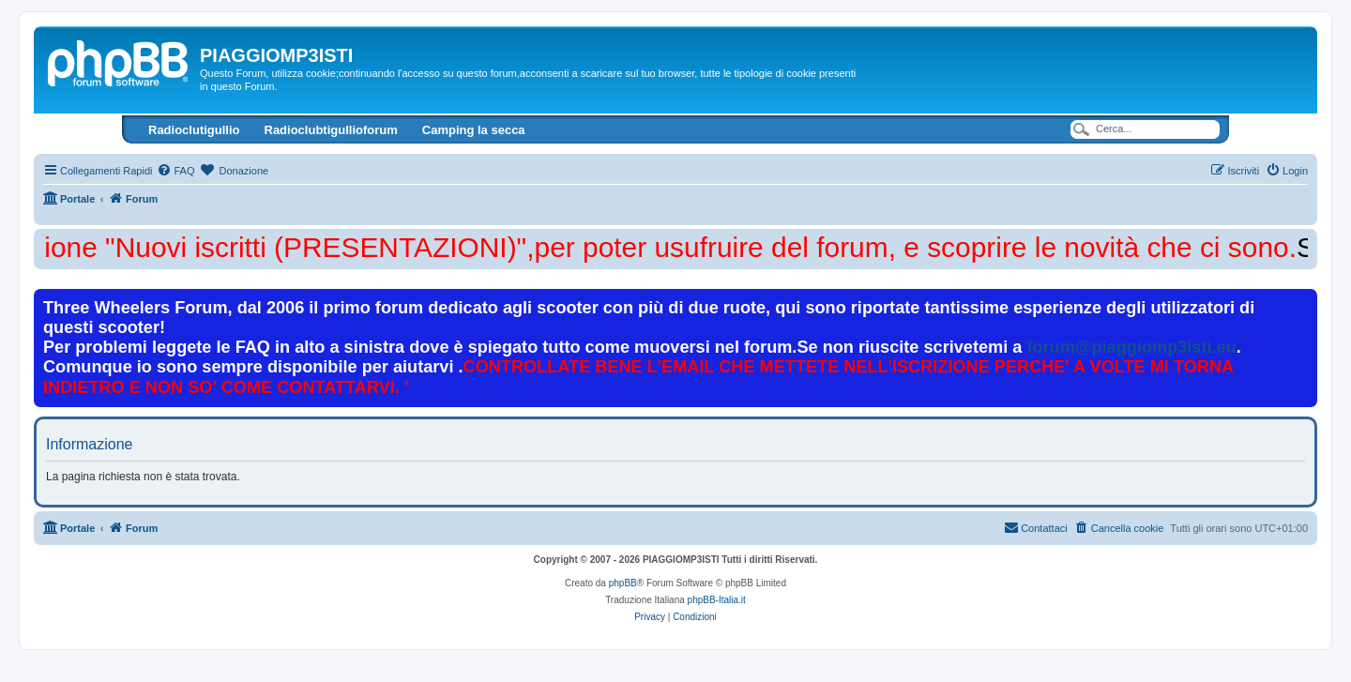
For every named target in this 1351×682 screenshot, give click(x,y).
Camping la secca (473, 130)
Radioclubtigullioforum (331, 130)
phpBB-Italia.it (717, 600)
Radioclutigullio (194, 130)
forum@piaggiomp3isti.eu (1131, 347)
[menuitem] (175, 170)
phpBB (623, 583)
